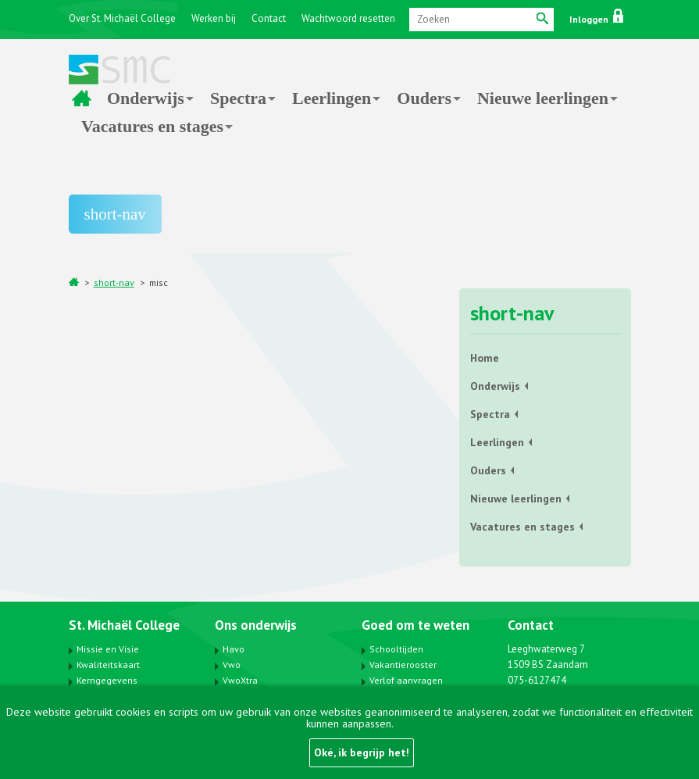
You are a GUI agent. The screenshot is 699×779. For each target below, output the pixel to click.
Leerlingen (331, 98)
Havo (233, 649)
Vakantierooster (403, 664)
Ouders (424, 98)
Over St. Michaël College (122, 18)
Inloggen (596, 19)
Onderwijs (145, 98)
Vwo (232, 664)
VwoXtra (240, 680)
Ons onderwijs (256, 625)
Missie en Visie (108, 649)
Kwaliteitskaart (108, 664)
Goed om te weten (415, 625)
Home (82, 98)
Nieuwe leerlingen (542, 98)
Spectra (238, 98)
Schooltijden (396, 649)
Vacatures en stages (152, 126)
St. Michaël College (124, 625)
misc (158, 282)
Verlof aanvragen (406, 680)
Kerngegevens (107, 680)
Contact (268, 18)
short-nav (114, 282)
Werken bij (213, 18)
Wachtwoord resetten (348, 18)
